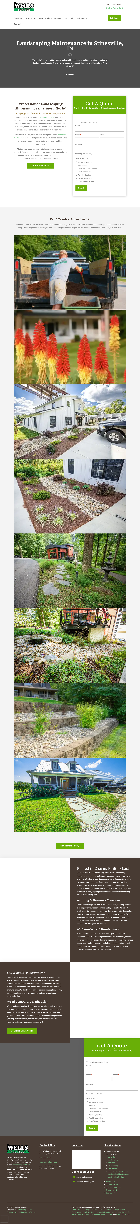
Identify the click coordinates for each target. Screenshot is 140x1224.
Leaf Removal (113, 1168)
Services (18, 18)
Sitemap (23, 1212)
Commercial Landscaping (118, 1171)
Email (78, 134)
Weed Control (106, 1214)
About (29, 18)
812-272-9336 (114, 7)
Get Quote (114, 18)
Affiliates (32, 1212)
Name (78, 125)
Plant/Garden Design (86, 181)
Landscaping (113, 1160)
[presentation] (4, 1219)
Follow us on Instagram (85, 1181)
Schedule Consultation (22, 1030)
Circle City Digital (25, 1210)
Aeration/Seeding (84, 175)
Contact (17, 24)
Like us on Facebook (84, 1177)
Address (79, 144)
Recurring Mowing (85, 162)
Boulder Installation (119, 1212)
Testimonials (81, 18)
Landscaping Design (116, 1177)
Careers (57, 18)
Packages (38, 18)
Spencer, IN (110, 1193)
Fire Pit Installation (85, 178)
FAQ (71, 18)
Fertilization (82, 165)
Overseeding (113, 1165)
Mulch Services (88, 1212)
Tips (65, 18)
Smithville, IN (111, 1190)
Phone (103, 134)
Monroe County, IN (113, 1187)
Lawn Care (112, 1157)
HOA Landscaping (123, 1214)
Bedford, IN (110, 1181)
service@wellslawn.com (49, 1162)
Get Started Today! (40, 165)
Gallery (48, 18)
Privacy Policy (12, 1212)
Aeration (111, 1163)
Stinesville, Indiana (46, 117)
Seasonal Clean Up (102, 1212)
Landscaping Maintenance (88, 169)
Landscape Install (84, 172)
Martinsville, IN (112, 1184)
